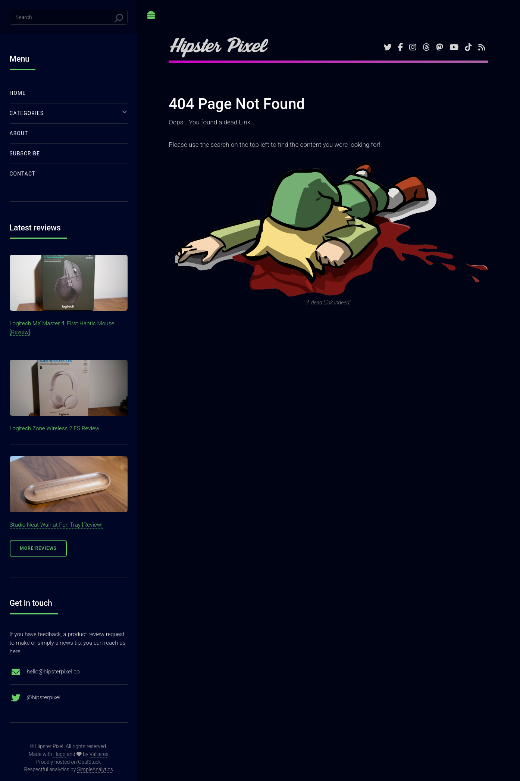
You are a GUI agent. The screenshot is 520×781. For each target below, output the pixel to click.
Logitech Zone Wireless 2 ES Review (55, 428)
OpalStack (89, 762)
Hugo (59, 754)
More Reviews (38, 548)
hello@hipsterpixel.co (52, 671)
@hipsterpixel (43, 697)
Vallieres (99, 754)
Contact (23, 174)
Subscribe (25, 153)
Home (18, 93)
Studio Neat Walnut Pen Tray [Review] (56, 524)
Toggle (151, 18)
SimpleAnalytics (95, 769)
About (19, 133)
